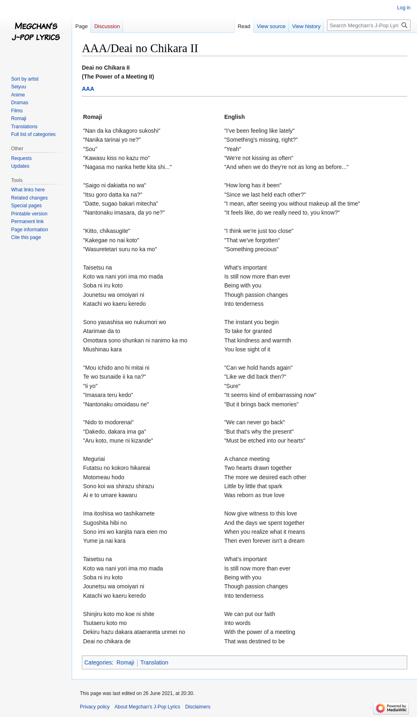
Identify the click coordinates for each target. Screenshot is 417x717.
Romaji (125, 662)
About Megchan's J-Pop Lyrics (147, 707)
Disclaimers (198, 707)
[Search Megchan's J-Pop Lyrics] (368, 25)
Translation (154, 662)
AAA (88, 89)
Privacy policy (95, 707)
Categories (98, 662)
